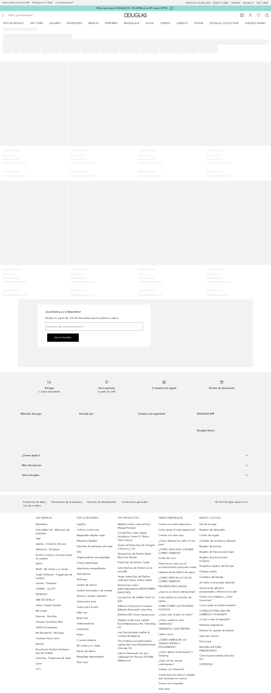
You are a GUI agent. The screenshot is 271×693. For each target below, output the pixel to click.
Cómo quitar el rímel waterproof (176, 529)
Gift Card (36, 23)
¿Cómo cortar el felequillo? (214, 619)
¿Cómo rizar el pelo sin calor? (175, 614)
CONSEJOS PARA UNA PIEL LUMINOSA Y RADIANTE (215, 612)
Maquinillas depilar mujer (91, 535)
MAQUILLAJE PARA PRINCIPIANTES (210, 649)
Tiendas (236, 3)
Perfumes (111, 23)
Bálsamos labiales (87, 540)
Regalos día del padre (212, 529)
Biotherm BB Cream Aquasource (136, 614)
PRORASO (41, 594)
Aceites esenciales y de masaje (94, 590)
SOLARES (55, 23)
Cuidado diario (255, 23)
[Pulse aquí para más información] (171, 8)
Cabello (182, 23)
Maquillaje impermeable (90, 656)
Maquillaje (131, 23)
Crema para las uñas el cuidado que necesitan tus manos (176, 676)
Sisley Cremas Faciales (48, 605)
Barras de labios (86, 651)
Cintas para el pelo (88, 607)
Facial (150, 23)
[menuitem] (15, 23)
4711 (38, 669)
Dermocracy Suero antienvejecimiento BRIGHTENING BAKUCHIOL (136, 589)
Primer (80, 634)
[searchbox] (33, 15)
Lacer (39, 663)
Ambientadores (85, 623)
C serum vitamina (86, 640)
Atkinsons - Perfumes (48, 549)
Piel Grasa (205, 641)
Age (38, 538)
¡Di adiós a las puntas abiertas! (217, 582)
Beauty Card (220, 3)
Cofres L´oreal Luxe (88, 529)
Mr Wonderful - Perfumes (50, 632)
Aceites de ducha (87, 585)
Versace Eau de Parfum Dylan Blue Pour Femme (134, 555)
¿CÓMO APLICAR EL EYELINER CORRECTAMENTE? (175, 551)
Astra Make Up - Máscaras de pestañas (52, 531)
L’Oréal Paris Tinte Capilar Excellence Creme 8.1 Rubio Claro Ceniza (133, 536)
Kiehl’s (39, 563)
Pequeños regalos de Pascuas (216, 566)
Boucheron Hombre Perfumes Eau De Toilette (52, 651)
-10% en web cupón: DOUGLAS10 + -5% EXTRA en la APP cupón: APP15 (131, 8)
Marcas (93, 23)
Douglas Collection (224, 23)
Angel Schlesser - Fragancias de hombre (54, 576)
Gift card (262, 3)
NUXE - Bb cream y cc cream (52, 569)
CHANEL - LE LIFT (45, 588)
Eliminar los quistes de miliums (216, 630)
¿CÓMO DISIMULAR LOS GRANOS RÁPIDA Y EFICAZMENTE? (172, 643)
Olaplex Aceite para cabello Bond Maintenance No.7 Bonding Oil (137, 624)
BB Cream (41, 610)
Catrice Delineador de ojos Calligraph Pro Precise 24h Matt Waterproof (135, 657)
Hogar (198, 23)
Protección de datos (34, 502)
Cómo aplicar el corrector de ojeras (174, 599)
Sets (79, 551)
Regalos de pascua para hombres (213, 559)
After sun (82, 612)
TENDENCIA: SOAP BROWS (174, 628)
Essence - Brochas (46, 616)
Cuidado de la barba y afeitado (217, 540)
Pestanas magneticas (211, 625)
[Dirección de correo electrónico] (94, 326)
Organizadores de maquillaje (93, 557)
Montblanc (42, 524)
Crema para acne (86, 601)
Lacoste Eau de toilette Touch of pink (136, 599)
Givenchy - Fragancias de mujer (53, 658)
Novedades (74, 23)
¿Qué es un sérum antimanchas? (176, 591)
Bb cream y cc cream (88, 645)
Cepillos (81, 524)
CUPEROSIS (206, 664)
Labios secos (166, 634)
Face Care (82, 662)
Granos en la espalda (170, 683)
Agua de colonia (208, 636)
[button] (135, 455)
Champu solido (208, 571)
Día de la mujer (208, 524)
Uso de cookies (32, 505)
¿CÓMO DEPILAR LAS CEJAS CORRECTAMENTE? (175, 579)
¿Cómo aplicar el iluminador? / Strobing (175, 654)
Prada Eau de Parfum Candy (134, 562)
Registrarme (63, 337)
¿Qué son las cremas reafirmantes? (170, 662)
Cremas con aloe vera (171, 535)
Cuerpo (165, 23)
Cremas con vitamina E (171, 669)
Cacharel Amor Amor (48, 638)
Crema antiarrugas (87, 562)
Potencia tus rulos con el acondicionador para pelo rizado (177, 565)
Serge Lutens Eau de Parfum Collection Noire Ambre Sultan (135, 578)
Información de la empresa (66, 502)
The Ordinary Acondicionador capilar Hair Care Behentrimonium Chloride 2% (137, 645)
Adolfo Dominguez (46, 627)
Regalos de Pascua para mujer (216, 551)
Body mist (82, 618)
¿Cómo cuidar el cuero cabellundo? (171, 622)
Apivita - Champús (46, 583)
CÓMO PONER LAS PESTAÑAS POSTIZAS (176, 608)
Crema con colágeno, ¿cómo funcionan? (215, 598)
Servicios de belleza (197, 3)
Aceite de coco (167, 558)
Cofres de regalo (209, 535)
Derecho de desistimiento (101, 502)
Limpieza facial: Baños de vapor (176, 572)
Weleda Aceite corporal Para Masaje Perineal (134, 526)
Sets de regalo (13, 23)
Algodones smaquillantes (91, 568)
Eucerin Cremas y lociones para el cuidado (54, 557)
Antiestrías (83, 629)
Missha (40, 643)
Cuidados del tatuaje (211, 577)
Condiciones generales (135, 502)
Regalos (248, 3)
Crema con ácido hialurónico (174, 524)
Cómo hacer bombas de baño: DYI (217, 657)
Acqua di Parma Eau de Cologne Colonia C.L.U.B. (136, 547)
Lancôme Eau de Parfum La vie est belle (135, 569)
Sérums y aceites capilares (92, 596)
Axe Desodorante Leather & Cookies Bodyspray (134, 634)
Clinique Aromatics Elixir (49, 621)
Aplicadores (84, 573)
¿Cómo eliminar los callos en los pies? (176, 542)
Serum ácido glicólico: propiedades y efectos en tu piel (218, 590)
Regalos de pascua (210, 546)
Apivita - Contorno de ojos (51, 543)
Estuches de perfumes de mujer (95, 546)
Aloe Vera (164, 688)
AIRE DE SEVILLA (45, 599)
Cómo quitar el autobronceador (217, 605)
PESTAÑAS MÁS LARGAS (172, 586)
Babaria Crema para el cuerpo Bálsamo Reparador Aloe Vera (135, 608)
